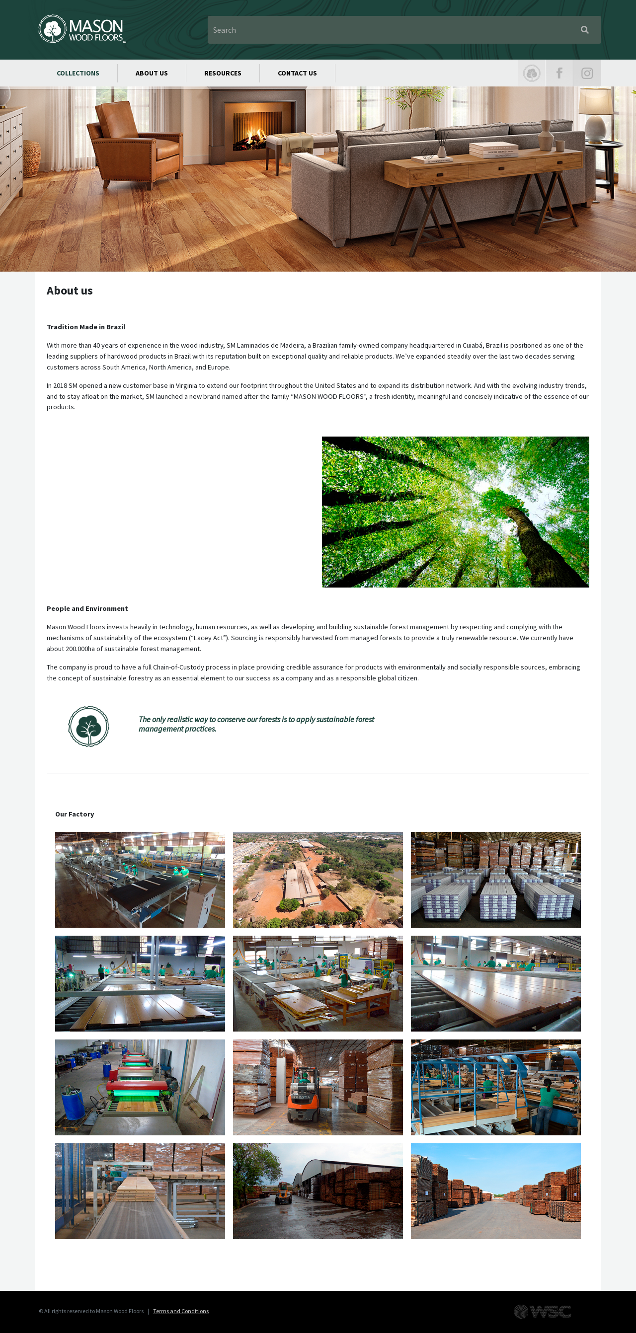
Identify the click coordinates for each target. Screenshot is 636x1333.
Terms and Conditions (181, 1311)
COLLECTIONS (78, 73)
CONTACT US (297, 73)
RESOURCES (222, 73)
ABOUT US (152, 73)
